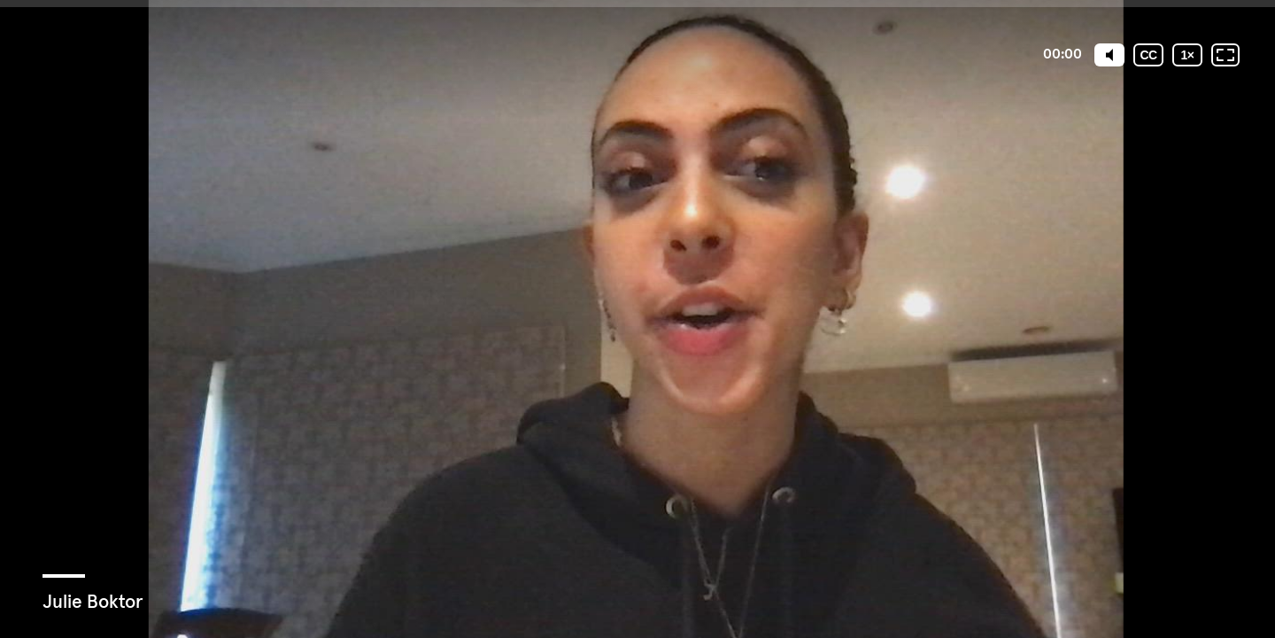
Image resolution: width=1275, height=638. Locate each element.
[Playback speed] (1187, 54)
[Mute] (1109, 54)
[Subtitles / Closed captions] (1148, 54)
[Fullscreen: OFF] (1225, 54)
